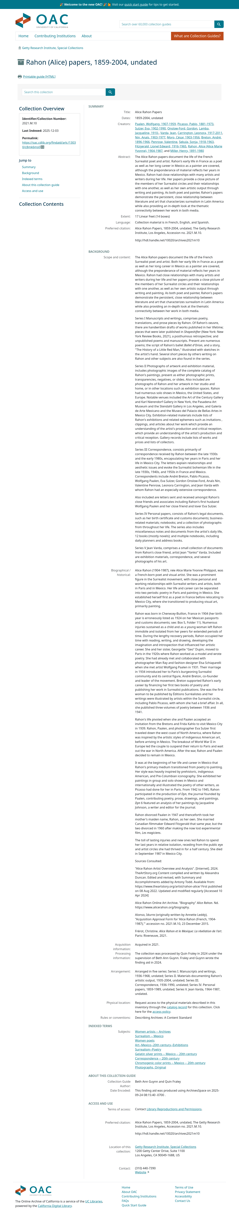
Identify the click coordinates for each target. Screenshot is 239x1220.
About (87, 36)
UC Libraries (93, 1201)
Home (23, 36)
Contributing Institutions (55, 36)
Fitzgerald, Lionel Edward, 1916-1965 (160, 146)
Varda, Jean (168, 133)
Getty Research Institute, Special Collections (52, 48)
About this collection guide (40, 185)
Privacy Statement (187, 1192)
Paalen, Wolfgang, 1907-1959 (155, 124)
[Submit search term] (219, 24)
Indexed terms (32, 179)
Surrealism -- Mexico (149, 1036)
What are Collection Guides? (197, 36)
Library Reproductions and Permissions (174, 1109)
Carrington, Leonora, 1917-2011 (200, 133)
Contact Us (182, 1201)
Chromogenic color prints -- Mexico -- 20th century (170, 1063)
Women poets (144, 1040)
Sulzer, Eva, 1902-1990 (150, 128)
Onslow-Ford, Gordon (182, 128)
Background (30, 173)
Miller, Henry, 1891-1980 (187, 151)
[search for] (167, 24)
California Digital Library (55, 1206)
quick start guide (136, 4)
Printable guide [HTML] (39, 77)
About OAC (129, 1192)
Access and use (32, 191)
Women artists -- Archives (153, 1032)
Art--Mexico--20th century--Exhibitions (161, 1045)
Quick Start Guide (134, 1205)
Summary (28, 167)
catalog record (177, 1007)
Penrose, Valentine (164, 142)
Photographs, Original (150, 1067)
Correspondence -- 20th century (157, 1058)
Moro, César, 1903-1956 (183, 137)
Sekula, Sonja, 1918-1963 (196, 142)
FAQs (125, 1201)
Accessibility (183, 1196)
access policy (161, 1012)
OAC (42, 21)
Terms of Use (184, 1187)
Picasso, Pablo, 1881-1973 (195, 124)
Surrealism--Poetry (148, 1049)
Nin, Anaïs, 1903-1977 (150, 137)
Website (140, 1172)
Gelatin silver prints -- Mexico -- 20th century (166, 1054)
